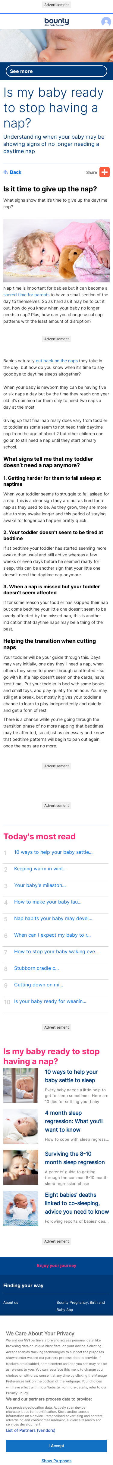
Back (12, 172)
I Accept (56, 1451)
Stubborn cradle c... (36, 968)
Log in (104, 18)
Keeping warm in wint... (40, 869)
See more (21, 71)
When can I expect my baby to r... (52, 935)
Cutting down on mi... (38, 985)
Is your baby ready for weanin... (50, 1001)
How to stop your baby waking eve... (56, 951)
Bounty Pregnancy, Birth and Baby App (81, 1306)
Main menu (56, 29)
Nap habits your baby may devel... (53, 918)
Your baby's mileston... (40, 885)
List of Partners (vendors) (30, 1436)
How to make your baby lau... (47, 902)
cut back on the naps (57, 360)
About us (10, 1302)
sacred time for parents (26, 294)
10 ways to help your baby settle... (53, 852)
